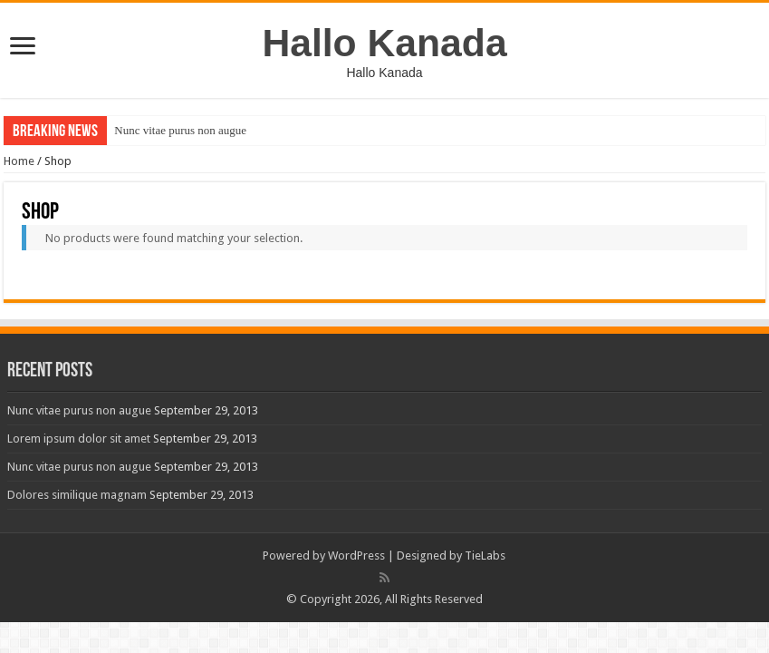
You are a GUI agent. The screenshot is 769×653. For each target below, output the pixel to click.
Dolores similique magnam (77, 495)
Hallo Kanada (384, 42)
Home (19, 161)
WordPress (356, 555)
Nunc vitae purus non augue (180, 130)
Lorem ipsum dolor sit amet (78, 438)
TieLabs (485, 555)
